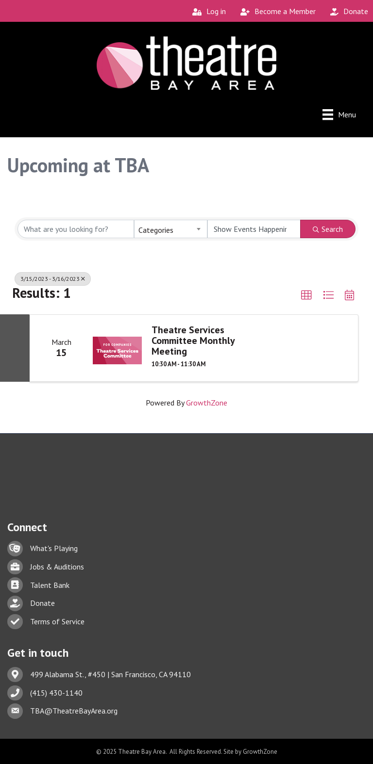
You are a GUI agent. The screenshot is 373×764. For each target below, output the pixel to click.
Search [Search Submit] (328, 229)
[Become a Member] (276, 11)
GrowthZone (206, 402)
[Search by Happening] (254, 229)
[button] (306, 295)
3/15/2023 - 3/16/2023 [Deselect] (52, 278)
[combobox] (170, 229)
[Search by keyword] (75, 229)
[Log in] (206, 11)
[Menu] (339, 114)
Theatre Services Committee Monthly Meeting (193, 341)
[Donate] (346, 11)
